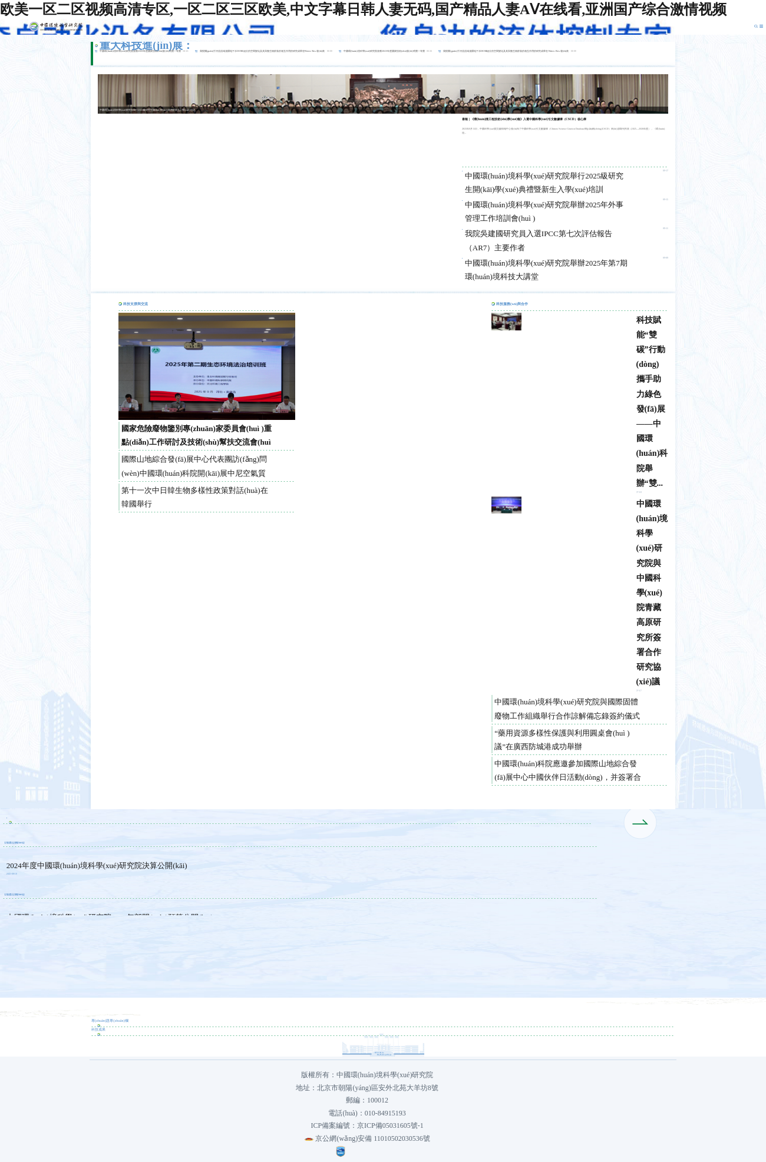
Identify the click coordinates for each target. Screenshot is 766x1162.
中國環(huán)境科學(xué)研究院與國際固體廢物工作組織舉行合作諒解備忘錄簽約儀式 (567, 708)
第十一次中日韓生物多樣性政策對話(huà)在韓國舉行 (194, 497)
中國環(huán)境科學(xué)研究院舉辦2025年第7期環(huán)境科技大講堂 (546, 270)
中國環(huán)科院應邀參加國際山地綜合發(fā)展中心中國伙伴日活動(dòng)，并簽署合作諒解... (567, 771)
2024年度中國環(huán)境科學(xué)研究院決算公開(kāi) (96, 865)
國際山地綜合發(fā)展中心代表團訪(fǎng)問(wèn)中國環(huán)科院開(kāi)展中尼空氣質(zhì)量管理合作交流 (194, 467)
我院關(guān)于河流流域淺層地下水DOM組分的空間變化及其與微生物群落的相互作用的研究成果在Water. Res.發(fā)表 (262, 50)
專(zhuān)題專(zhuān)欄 (109, 1020)
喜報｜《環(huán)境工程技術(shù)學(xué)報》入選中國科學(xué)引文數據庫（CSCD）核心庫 (524, 119)
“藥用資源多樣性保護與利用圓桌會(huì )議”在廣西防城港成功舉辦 (561, 740)
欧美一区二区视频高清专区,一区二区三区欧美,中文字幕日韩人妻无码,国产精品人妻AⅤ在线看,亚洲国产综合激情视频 (363, 9)
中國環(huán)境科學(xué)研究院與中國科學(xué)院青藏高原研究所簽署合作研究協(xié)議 (652, 592)
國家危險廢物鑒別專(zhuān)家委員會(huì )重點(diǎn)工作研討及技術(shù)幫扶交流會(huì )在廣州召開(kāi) (196, 436)
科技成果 (98, 1029)
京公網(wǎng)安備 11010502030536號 (367, 1138)
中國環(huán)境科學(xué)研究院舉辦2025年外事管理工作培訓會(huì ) (544, 211)
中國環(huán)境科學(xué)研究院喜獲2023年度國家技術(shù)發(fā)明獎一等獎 (140, 50)
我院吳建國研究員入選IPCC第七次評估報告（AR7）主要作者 (538, 240)
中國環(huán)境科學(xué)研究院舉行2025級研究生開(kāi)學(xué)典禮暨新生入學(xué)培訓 (544, 182)
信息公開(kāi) (15, 842)
